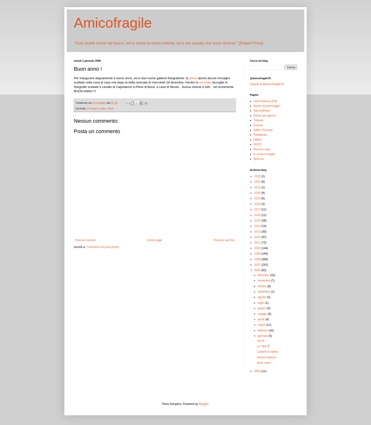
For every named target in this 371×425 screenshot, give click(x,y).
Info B (260, 341)
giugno (262, 308)
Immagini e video (96, 108)
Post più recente (85, 240)
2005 (257, 371)
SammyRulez (261, 110)
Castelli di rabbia (267, 351)
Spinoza (258, 158)
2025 (257, 176)
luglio (261, 302)
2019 (257, 198)
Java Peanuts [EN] (265, 101)
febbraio (263, 330)
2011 (257, 242)
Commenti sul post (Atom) (102, 247)
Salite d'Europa (263, 130)
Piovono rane (261, 149)
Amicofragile (113, 23)
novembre (264, 280)
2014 (257, 226)
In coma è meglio (264, 154)
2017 (257, 209)
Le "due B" (263, 346)
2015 (257, 220)
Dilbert (257, 139)
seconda (205, 82)
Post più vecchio (224, 240)
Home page (154, 240)
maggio (263, 314)
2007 (257, 264)
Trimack (258, 120)
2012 (257, 237)
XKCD (257, 144)
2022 (257, 187)
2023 (257, 181)
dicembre (264, 275)
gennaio (263, 336)
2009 (257, 253)
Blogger (203, 404)
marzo (262, 324)
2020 (257, 193)
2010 (257, 248)
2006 (257, 270)
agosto (262, 297)
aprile (261, 319)
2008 (257, 259)
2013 (257, 231)
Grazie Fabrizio (266, 357)
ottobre (262, 286)
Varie (111, 108)
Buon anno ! (264, 362)
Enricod (258, 125)
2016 (257, 215)
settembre (264, 291)
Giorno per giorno (264, 115)
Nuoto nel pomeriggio (266, 106)
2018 (257, 204)
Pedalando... (261, 134)
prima (193, 78)
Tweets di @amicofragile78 (267, 84)
